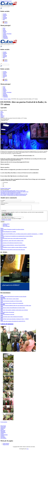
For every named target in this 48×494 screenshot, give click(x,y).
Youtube (4, 13)
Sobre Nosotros (6, 444)
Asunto (2, 201)
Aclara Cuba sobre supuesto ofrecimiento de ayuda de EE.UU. (12, 322)
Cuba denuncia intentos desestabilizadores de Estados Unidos (12, 308)
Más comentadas (6, 227)
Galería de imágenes (6, 325)
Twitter (4, 16)
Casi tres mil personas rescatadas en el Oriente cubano (11, 301)
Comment (2, 204)
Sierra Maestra (3, 439)
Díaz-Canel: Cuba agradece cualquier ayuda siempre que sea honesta (14, 310)
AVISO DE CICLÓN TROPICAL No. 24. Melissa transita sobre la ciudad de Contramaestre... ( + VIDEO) (21, 234)
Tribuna (2, 430)
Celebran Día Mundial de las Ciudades (8, 232)
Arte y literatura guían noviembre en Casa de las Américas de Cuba (13, 193)
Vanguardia (2, 432)
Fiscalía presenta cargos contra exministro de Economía (11, 317)
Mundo (4, 30)
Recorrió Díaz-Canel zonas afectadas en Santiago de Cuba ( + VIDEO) (14, 319)
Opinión (4, 34)
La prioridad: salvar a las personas (7, 313)
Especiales (5, 35)
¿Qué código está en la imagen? (8, 218)
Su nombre (2, 200)
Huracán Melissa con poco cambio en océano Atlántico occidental (13, 248)
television (2, 115)
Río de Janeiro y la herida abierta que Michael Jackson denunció (13, 195)
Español (5, 22)
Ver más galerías (3, 422)
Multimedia (5, 37)
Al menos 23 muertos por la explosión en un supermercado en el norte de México (16, 237)
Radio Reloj (2, 431)
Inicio (4, 28)
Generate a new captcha (6, 220)
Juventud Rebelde (4, 435)
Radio (1, 114)
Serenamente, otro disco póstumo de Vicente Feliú (10, 192)
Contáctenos (5, 38)
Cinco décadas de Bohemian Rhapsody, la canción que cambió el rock (14, 191)
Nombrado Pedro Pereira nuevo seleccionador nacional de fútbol (13, 239)
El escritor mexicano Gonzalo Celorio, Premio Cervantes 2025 (12, 190)
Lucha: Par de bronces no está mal (7, 315)
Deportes (5, 31)
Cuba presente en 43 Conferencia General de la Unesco (11, 243)
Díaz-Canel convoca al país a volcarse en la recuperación (11, 304)
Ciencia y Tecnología (7, 33)
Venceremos (2, 437)
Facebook (5, 17)
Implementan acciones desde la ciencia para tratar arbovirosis (12, 250)
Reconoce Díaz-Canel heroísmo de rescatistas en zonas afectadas (13, 297)
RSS (4, 19)
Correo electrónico (4, 203)
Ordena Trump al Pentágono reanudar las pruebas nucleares (12, 230)
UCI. (28, 449)
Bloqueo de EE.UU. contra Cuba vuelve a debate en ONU (12, 241)
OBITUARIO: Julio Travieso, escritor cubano (9, 299)
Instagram (5, 15)
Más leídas (5, 225)
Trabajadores (3, 433)
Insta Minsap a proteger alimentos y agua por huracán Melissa (12, 246)
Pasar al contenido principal (6, 1)
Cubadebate (2, 429)
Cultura (4, 32)
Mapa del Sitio (6, 445)
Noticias (5, 98)
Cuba (4, 29)
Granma (2, 434)
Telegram (5, 18)
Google (9, 188)
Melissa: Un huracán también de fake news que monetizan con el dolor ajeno (15, 306)
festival (1, 112)
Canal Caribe (3, 427)
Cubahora (2, 436)
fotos (1, 113)
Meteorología (3, 426)
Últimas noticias (6, 224)
